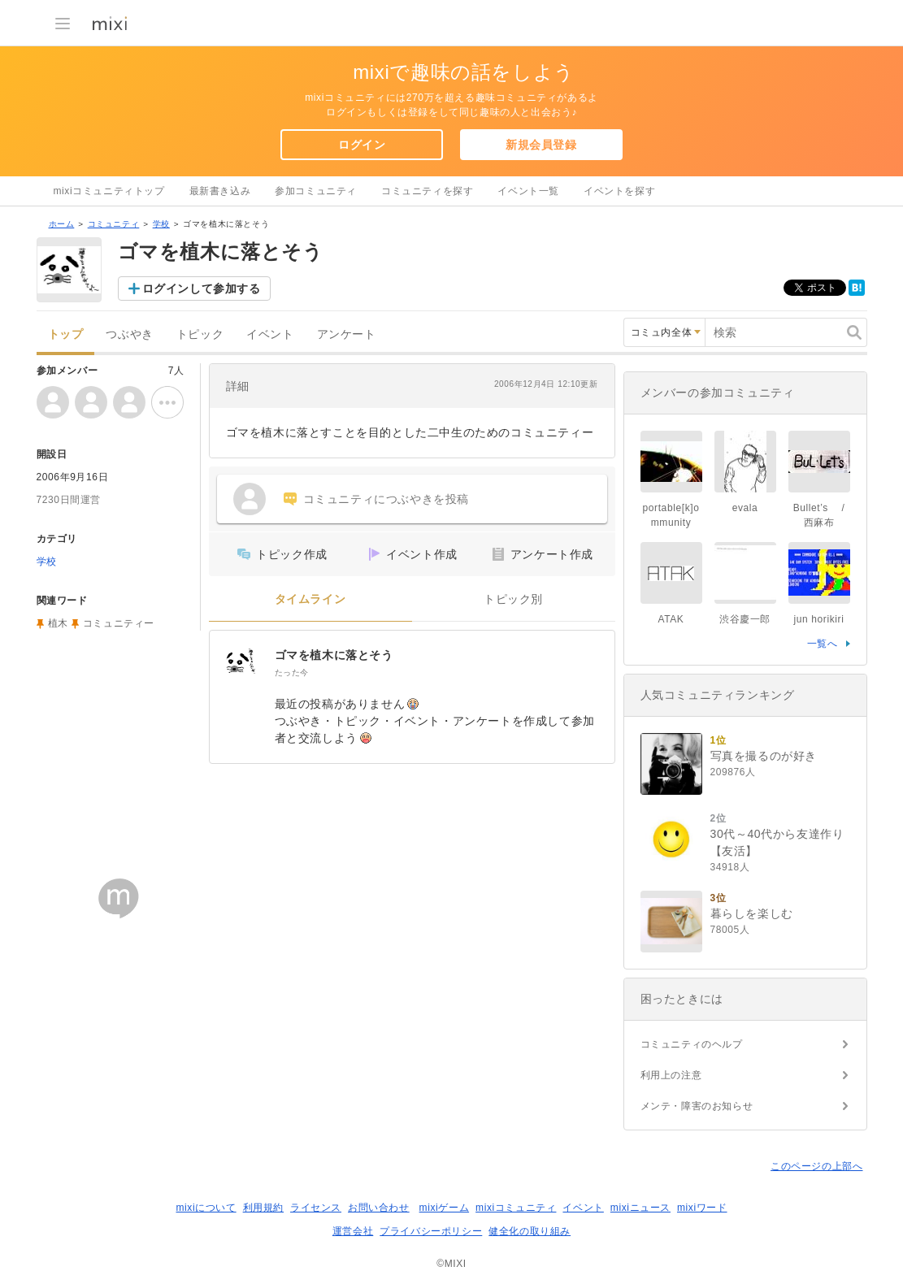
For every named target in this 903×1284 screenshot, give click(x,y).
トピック (200, 334)
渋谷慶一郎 (745, 619)
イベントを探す (619, 191)
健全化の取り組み (529, 1231)
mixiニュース (640, 1207)
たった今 (292, 672)
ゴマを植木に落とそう (334, 655)
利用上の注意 (671, 1075)
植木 (58, 623)
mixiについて (206, 1207)
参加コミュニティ (316, 191)
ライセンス (315, 1207)
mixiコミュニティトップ (109, 191)
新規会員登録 (541, 144)
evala (745, 508)
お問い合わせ (379, 1207)
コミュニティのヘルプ (691, 1044)
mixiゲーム (444, 1207)
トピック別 (513, 599)
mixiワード (702, 1207)
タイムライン (310, 599)
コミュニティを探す (427, 191)
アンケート (346, 334)
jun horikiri (819, 619)
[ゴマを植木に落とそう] (242, 663)
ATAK (671, 619)
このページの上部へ (816, 1166)
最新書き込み (220, 191)
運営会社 (352, 1231)
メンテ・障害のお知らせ (696, 1106)
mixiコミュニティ (515, 1207)
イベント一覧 (528, 191)
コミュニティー (118, 623)
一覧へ (822, 643)
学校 (161, 223)
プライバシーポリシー (431, 1231)
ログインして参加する (201, 288)
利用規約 (263, 1207)
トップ (66, 334)
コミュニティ (114, 223)
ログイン (361, 144)
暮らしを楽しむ (751, 913)
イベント (269, 334)
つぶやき (129, 334)
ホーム (62, 223)
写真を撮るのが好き (763, 755)
